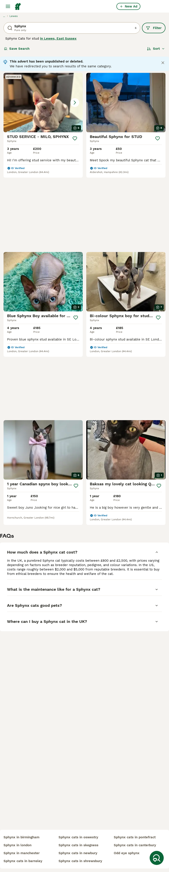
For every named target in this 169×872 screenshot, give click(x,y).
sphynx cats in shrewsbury (80, 861)
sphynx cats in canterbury (135, 845)
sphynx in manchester (22, 853)
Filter (154, 28)
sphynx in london (17, 845)
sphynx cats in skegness (78, 845)
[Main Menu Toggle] (8, 6)
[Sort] (156, 48)
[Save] (74, 138)
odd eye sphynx (127, 853)
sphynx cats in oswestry (78, 837)
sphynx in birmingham (21, 837)
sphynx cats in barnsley (23, 861)
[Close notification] (162, 62)
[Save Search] (157, 858)
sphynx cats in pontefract (135, 837)
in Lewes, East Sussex (58, 38)
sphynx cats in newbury (78, 853)
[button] (43, 102)
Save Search (16, 49)
